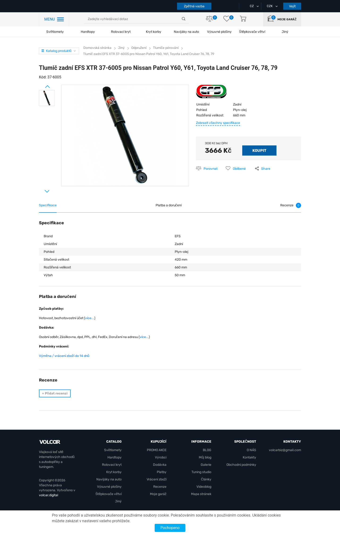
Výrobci (160, 457)
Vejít (292, 6)
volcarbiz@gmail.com (285, 450)
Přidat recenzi (55, 393)
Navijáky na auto (186, 32)
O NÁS (251, 450)
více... (89, 318)
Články (206, 479)
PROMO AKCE (156, 450)
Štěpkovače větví (108, 494)
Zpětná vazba (194, 6)
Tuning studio (201, 472)
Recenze (159, 487)
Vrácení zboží (156, 479)
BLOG (207, 450)
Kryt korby (153, 32)
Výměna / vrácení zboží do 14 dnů (64, 356)
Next (41, 189)
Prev (41, 84)
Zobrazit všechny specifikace (218, 123)
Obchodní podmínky (241, 465)
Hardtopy (88, 32)
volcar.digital (48, 495)
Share (265, 169)
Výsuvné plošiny (219, 32)
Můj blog (205, 457)
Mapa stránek (201, 494)
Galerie (206, 465)
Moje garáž (286, 19)
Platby (161, 472)
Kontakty (249, 457)
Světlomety (55, 32)
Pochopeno (170, 528)
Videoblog (203, 487)
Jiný (118, 501)
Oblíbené (239, 169)
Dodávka (159, 465)
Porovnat (210, 169)
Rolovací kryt (121, 32)
